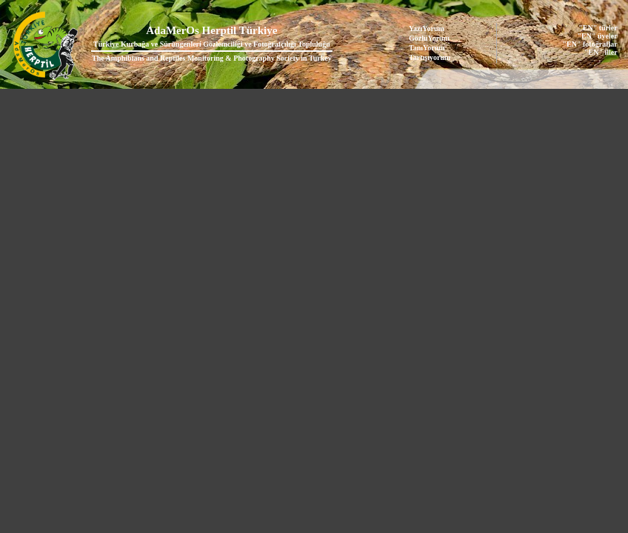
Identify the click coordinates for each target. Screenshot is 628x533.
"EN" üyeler (598, 36)
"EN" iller (601, 52)
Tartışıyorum (429, 57)
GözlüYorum (429, 38)
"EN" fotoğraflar (590, 44)
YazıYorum (426, 28)
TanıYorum (427, 48)
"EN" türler (597, 28)
